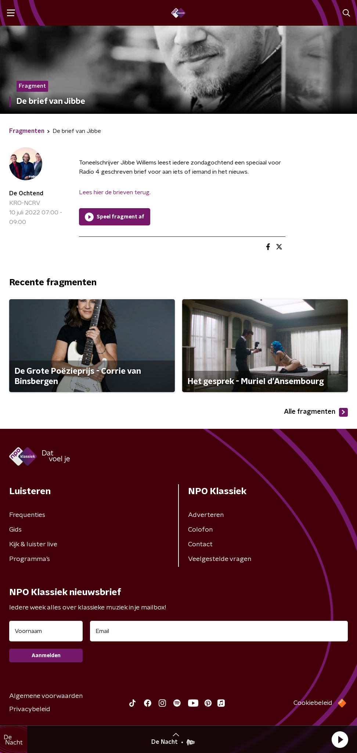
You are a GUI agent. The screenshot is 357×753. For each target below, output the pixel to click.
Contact (200, 544)
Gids (15, 529)
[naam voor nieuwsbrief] (46, 631)
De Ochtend (26, 193)
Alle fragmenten (316, 412)
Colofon (200, 529)
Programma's (29, 559)
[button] (339, 739)
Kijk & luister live (33, 544)
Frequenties (27, 515)
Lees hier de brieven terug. (115, 192)
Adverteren (206, 515)
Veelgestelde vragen (219, 559)
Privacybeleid (29, 709)
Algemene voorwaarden (46, 696)
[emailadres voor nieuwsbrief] (219, 631)
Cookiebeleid (312, 703)
